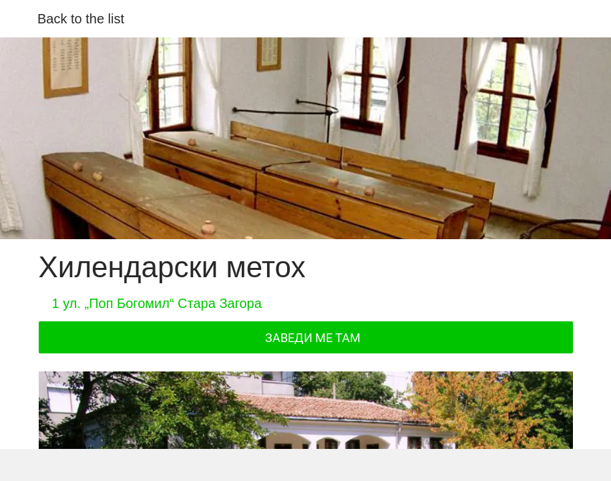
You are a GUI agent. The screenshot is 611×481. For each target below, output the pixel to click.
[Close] (19, 19)
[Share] (158, 465)
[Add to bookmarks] (453, 465)
